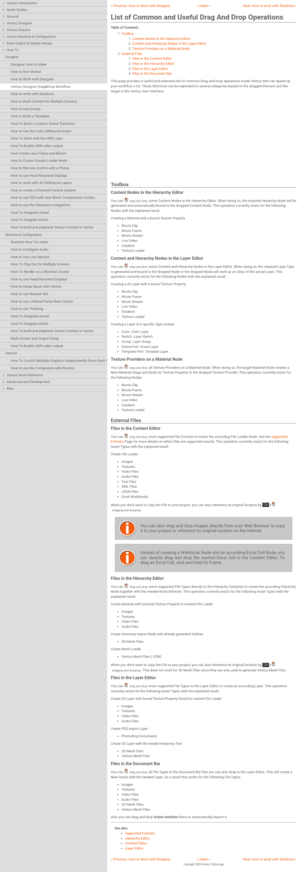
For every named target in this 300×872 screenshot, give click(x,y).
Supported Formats (140, 833)
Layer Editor (134, 848)
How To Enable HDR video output (37, 146)
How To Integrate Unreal (30, 213)
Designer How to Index (28, 64)
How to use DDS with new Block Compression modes (53, 198)
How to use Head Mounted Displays (39, 176)
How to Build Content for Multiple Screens (44, 101)
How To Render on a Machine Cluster (40, 272)
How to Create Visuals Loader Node (39, 161)
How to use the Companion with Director (43, 368)
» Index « (203, 6)
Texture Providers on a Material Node (161, 49)
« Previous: (140, 6)
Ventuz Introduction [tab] (19, 3)
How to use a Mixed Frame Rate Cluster (42, 301)
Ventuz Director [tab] (16, 30)
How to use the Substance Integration (40, 205)
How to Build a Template (30, 116)
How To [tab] (10, 50)
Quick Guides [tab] (14, 10)
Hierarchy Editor (137, 838)
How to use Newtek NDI (29, 294)
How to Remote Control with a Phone (40, 168)
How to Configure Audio (30, 249)
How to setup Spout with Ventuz (36, 286)
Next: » (270, 6)
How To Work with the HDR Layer (37, 138)
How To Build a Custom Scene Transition (43, 124)
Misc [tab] (8, 388)
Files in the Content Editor (152, 59)
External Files (131, 54)
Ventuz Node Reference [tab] (22, 375)
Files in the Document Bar (152, 74)
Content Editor (136, 843)
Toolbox (127, 34)
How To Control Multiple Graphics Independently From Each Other (62, 361)
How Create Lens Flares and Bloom (38, 153)
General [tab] (10, 16)
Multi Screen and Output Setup (35, 338)
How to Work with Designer (32, 79)
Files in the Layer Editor (150, 69)
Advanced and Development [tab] (26, 382)
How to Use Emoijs (26, 109)
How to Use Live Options (30, 257)
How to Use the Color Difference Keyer (41, 131)
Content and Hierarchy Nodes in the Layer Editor (169, 44)
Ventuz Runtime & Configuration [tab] (29, 37)
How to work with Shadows (32, 94)
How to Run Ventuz (26, 72)
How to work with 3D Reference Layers (41, 183)
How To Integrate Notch (29, 220)
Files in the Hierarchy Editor (153, 64)
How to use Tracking (27, 309)
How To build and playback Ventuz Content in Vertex (52, 227)
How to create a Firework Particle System (43, 190)
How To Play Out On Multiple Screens (40, 264)
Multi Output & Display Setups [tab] (27, 43)
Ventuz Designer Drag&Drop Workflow (41, 87)
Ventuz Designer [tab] (17, 23)
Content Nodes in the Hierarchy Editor (161, 39)
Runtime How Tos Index (29, 242)
